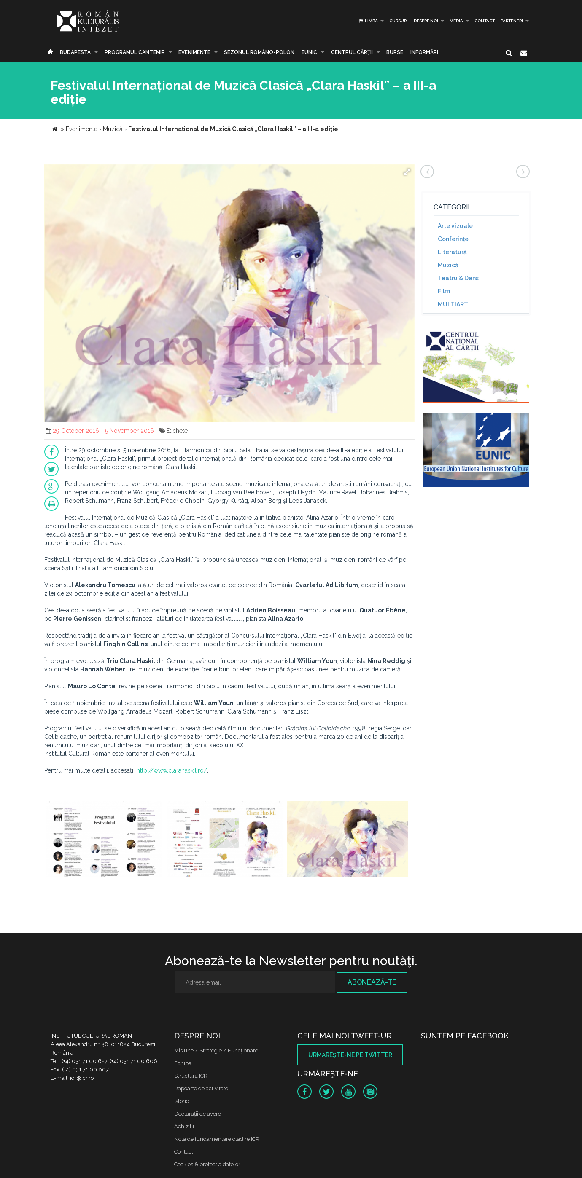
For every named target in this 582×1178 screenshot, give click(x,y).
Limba (368, 21)
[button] (407, 172)
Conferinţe (453, 239)
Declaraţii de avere (197, 1114)
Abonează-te (372, 982)
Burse (394, 52)
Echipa (182, 1063)
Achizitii (184, 1126)
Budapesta (75, 52)
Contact (484, 21)
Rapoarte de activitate (201, 1088)
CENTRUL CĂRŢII (352, 52)
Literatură (452, 252)
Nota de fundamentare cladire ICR (216, 1139)
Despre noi (426, 21)
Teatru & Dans (458, 278)
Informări (424, 52)
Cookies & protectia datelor (207, 1164)
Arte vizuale (455, 226)
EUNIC (309, 52)
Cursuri (398, 21)
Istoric (181, 1101)
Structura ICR (190, 1076)
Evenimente (194, 52)
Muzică (448, 265)
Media (456, 21)
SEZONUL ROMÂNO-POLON (259, 52)
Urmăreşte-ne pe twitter (350, 1055)
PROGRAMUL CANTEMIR (135, 52)
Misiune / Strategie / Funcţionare (216, 1050)
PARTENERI (512, 21)
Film (444, 291)
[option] (104, 840)
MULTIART (453, 304)
